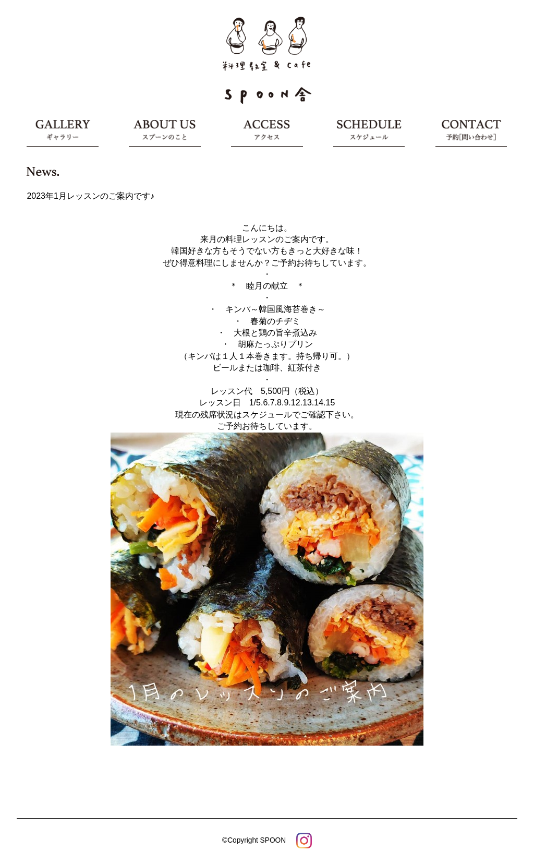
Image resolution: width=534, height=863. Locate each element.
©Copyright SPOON (254, 840)
